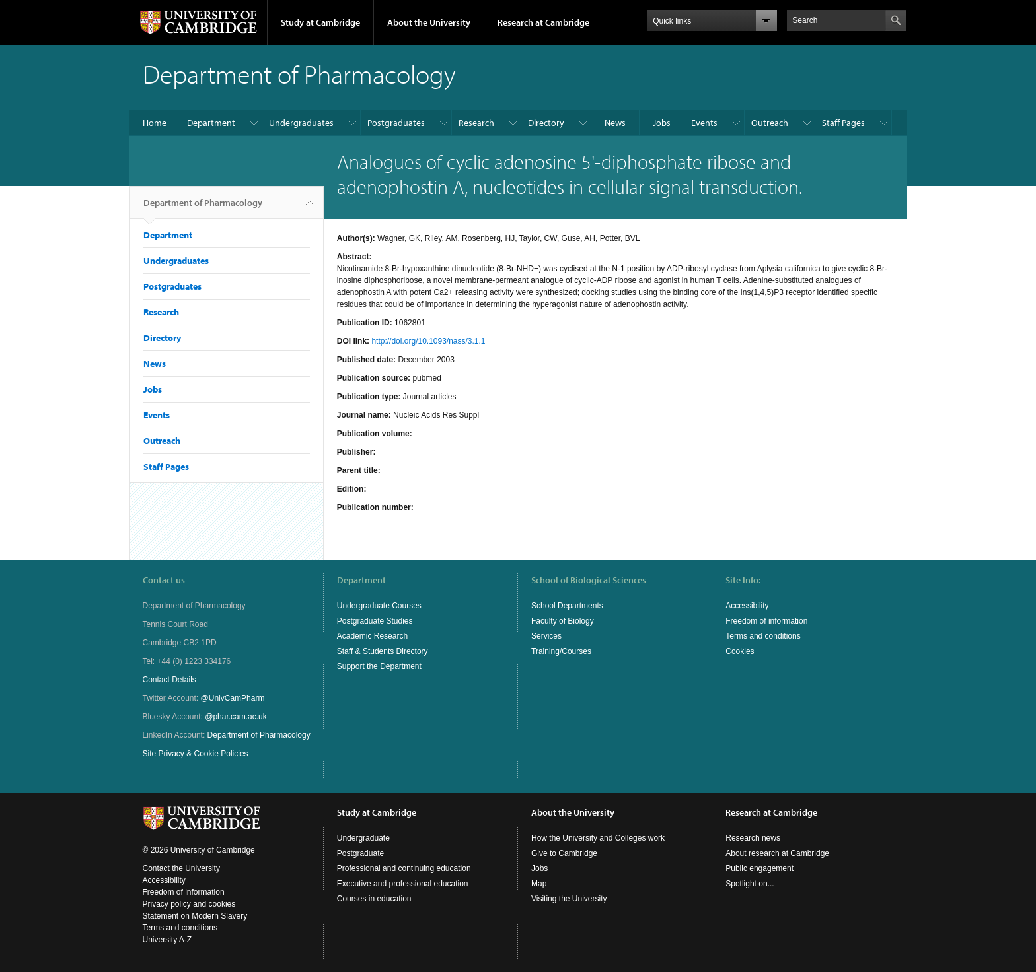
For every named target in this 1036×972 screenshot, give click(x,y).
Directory (546, 123)
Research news (752, 838)
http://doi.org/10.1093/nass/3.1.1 (428, 341)
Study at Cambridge (320, 22)
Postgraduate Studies (375, 621)
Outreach (769, 123)
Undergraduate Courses (379, 605)
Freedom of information (766, 621)
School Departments (567, 605)
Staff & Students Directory (382, 651)
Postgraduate (360, 853)
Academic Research (372, 636)
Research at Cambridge (543, 22)
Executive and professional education (402, 883)
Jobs (662, 123)
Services (546, 636)
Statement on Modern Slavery (195, 916)
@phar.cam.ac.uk (236, 716)
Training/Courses (561, 651)
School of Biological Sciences (588, 580)
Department (211, 123)
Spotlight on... (749, 883)
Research (476, 123)
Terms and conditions (762, 636)
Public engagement (759, 868)
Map (538, 883)
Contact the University (181, 868)
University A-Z (167, 939)
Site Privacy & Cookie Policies (195, 753)
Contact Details (169, 679)
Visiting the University (569, 898)
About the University (428, 22)
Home (154, 123)
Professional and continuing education (404, 868)
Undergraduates (301, 123)
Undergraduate (363, 838)
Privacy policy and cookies (189, 904)
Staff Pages (843, 123)
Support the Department (379, 666)
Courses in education (374, 898)
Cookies (739, 651)
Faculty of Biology (562, 621)
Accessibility (746, 605)
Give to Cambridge (564, 853)
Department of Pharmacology (202, 208)
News (615, 123)
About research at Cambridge (777, 853)
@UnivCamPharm (233, 698)
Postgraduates (396, 123)
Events (704, 123)
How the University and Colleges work (598, 838)
